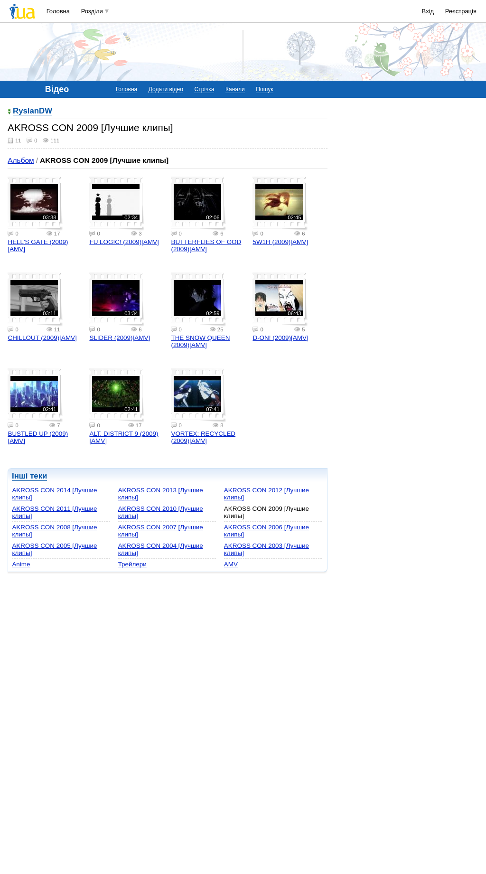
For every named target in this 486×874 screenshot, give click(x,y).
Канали (235, 89)
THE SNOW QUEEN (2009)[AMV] (200, 341)
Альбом (21, 160)
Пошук (264, 89)
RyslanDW (32, 111)
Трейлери (132, 564)
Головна (58, 11)
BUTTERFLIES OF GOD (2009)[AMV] (206, 245)
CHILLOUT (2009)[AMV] (42, 337)
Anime (21, 564)
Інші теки (29, 475)
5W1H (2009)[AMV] (280, 241)
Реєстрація (461, 11)
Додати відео (166, 89)
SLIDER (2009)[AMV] (119, 337)
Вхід (428, 11)
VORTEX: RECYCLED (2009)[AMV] (203, 437)
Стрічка (204, 89)
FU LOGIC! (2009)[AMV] (124, 241)
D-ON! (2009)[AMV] (280, 337)
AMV (231, 564)
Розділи (92, 11)
